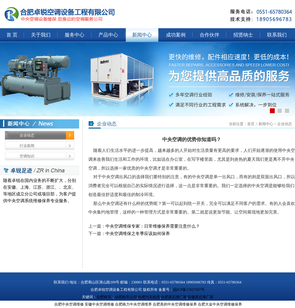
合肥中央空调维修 (69, 304)
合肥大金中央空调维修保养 (220, 304)
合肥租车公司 (126, 297)
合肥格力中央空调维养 (133, 304)
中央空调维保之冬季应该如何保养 (137, 233)
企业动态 (27, 135)
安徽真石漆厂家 (200, 297)
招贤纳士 (243, 34)
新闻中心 (142, 34)
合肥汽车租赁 (149, 297)
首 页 (11, 34)
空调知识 (27, 156)
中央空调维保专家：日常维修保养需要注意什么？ (152, 226)
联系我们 (277, 34)
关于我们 (41, 34)
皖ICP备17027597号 (189, 289)
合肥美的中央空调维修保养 (175, 304)
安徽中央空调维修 (99, 304)
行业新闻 (27, 146)
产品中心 (108, 34)
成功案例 (176, 34)
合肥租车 (104, 297)
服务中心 (74, 34)
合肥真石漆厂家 (174, 297)
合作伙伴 (209, 34)
